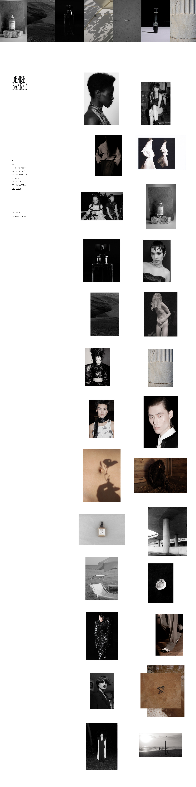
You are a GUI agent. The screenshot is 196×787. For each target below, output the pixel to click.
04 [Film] (17, 181)
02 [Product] (19, 171)
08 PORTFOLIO (19, 216)
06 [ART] (16, 188)
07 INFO (16, 212)
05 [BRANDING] (19, 185)
